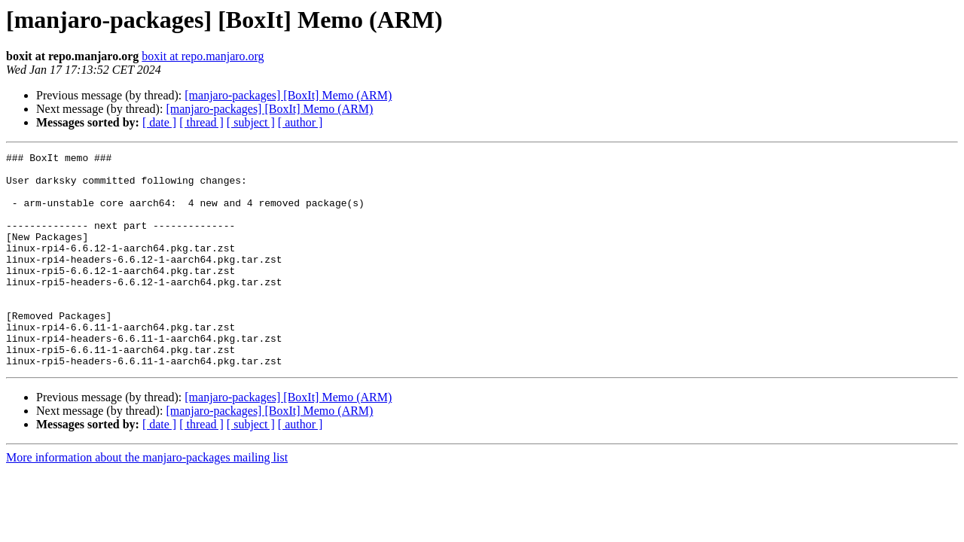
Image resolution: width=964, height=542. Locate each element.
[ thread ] (201, 122)
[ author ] (300, 122)
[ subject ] (251, 122)
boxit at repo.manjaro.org (203, 56)
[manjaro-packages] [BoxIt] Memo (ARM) (288, 95)
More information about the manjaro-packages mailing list (147, 500)
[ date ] (159, 122)
